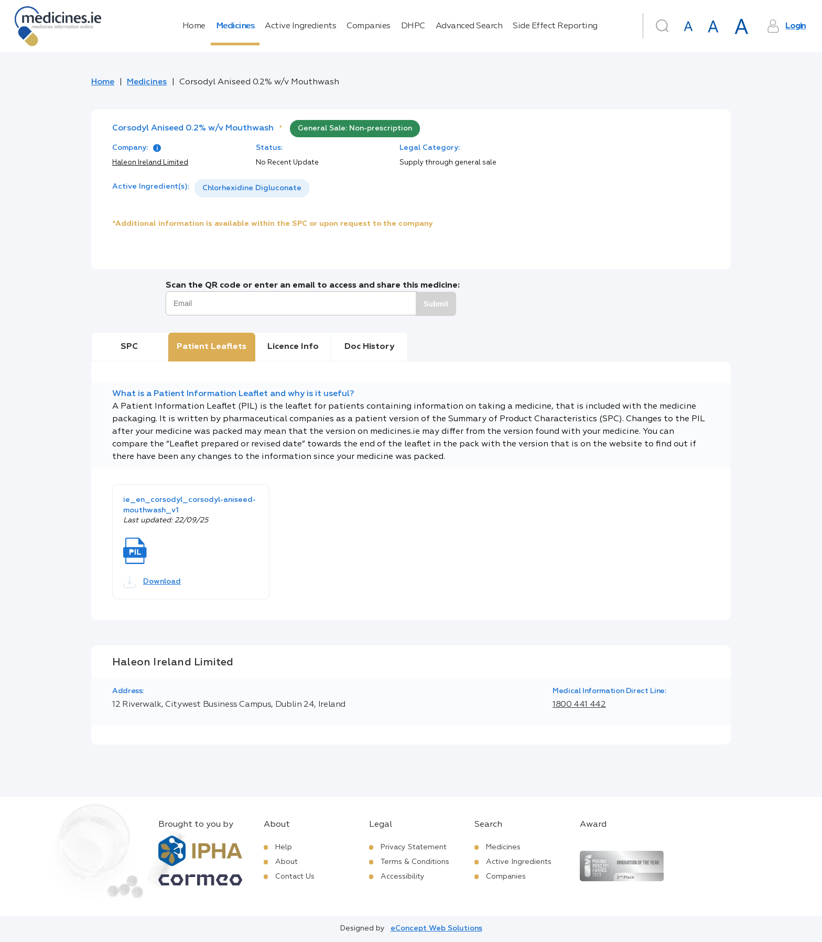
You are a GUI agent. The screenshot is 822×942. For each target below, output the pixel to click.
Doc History (369, 347)
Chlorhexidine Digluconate (251, 188)
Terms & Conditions (415, 862)
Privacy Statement (414, 847)
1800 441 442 (579, 704)
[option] (251, 188)
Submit (436, 304)
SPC (129, 347)
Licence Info (293, 347)
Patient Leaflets (211, 347)
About (286, 862)
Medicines (235, 26)
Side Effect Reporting (555, 26)
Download (152, 582)
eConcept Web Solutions (436, 928)
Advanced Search (469, 26)
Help (283, 847)
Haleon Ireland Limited (150, 162)
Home (194, 26)
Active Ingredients (300, 26)
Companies (369, 26)
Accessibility (403, 876)
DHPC (413, 26)
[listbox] (251, 188)
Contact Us (295, 876)
